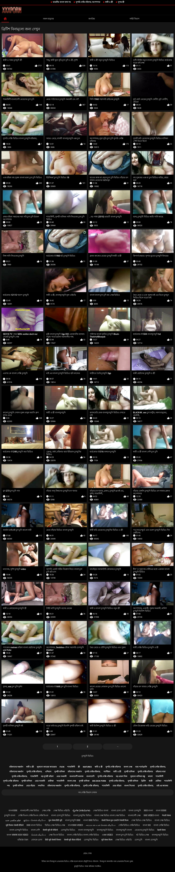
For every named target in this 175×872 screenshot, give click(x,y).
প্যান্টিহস (106, 771)
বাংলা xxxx (161, 810)
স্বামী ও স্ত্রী (109, 2)
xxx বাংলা (148, 810)
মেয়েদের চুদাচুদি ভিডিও (144, 830)
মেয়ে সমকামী (62, 776)
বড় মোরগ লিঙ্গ (121, 776)
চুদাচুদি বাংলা (9, 815)
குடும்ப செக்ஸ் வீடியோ (35, 820)
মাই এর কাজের (162, 786)
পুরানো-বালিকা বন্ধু (137, 776)
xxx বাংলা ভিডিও (34, 825)
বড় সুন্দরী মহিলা (47, 776)
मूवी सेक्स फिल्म (106, 839)
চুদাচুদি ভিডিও (87, 756)
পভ (8, 786)
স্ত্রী (79, 767)
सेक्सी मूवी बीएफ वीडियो (72, 839)
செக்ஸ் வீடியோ (38, 835)
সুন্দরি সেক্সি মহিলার (113, 767)
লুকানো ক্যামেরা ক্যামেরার (47, 767)
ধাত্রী (151, 781)
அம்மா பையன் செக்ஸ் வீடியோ (100, 825)
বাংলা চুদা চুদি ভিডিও (124, 835)
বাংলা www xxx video (17, 835)
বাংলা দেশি (35, 830)
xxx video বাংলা (151, 815)
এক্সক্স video (107, 835)
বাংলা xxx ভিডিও (91, 820)
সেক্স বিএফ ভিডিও (56, 835)
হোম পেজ (87, 853)
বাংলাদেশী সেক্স (134, 815)
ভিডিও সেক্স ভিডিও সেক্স (55, 825)
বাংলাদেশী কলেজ (76, 776)
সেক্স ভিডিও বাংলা (100, 810)
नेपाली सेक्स (166, 815)
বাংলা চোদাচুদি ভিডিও (18, 830)
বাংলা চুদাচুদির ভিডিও (82, 815)
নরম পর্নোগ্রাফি (141, 767)
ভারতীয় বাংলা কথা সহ (62, 2)
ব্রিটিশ (143, 781)
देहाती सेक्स (161, 830)
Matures (87, 767)
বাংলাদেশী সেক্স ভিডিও (29, 810)
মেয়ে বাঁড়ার (30, 786)
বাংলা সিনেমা (129, 786)
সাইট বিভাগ (134, 18)
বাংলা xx (147, 825)
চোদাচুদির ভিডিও (68, 830)
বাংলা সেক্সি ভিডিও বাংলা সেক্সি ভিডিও (83, 835)
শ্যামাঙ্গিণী (71, 767)
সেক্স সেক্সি (46, 810)
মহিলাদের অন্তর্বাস (16, 767)
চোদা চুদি (138, 839)
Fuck (62, 767)
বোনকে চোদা (36, 839)
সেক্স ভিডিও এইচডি (61, 810)
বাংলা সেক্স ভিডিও (162, 820)
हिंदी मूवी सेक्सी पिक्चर (53, 839)
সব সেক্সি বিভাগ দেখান (87, 792)
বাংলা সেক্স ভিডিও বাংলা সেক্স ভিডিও (109, 815)
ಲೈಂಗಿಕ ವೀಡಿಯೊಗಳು (81, 810)
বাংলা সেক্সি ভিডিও (161, 825)
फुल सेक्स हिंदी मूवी (55, 820)
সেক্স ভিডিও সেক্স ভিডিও (141, 820)
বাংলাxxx (13, 810)
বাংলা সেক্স (128, 767)
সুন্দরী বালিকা (59, 771)
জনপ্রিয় (91, 18)
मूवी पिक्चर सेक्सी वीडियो (15, 825)
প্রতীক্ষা (51, 781)
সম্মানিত (41, 786)
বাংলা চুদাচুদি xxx (72, 820)
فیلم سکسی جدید (13, 820)
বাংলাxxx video (75, 825)
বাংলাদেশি (90, 776)
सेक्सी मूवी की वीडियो (50, 830)
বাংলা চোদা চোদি (118, 810)
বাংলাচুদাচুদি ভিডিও (105, 830)
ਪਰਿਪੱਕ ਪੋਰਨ (22, 839)
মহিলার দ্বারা (160, 771)
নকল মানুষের (48, 18)
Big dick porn (99, 781)
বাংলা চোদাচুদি (135, 810)
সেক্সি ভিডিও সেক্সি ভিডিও (129, 825)
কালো (150, 776)
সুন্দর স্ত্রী (121, 2)
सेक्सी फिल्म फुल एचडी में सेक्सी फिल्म (114, 820)
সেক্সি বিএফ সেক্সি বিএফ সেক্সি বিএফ (33, 815)
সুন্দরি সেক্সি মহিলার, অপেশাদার (88, 2)
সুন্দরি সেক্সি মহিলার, (158, 767)
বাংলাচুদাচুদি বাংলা (124, 830)
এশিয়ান (48, 771)
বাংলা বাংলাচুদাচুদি (86, 830)
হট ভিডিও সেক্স (142, 835)
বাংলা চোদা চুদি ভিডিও (60, 815)
